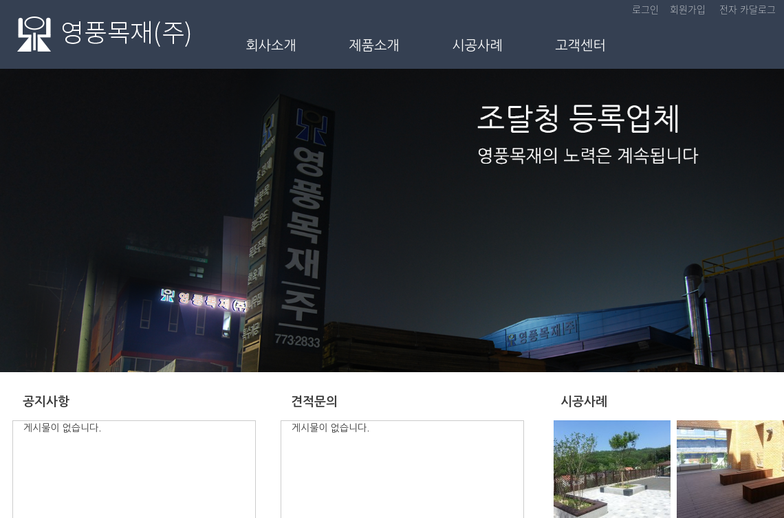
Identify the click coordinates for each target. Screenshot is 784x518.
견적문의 (314, 402)
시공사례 (477, 45)
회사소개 (271, 45)
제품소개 (374, 45)
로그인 (645, 9)
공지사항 (46, 402)
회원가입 (688, 9)
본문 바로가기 (0, 0)
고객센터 (580, 45)
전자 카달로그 (747, 9)
